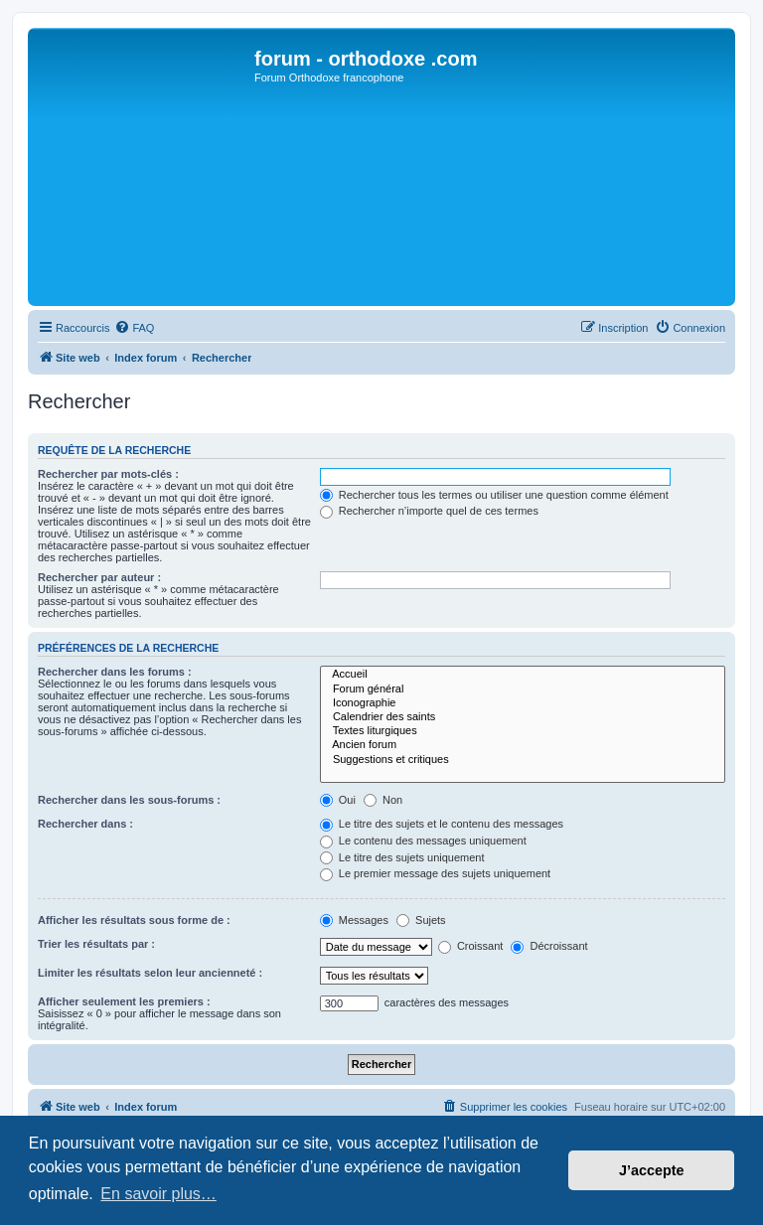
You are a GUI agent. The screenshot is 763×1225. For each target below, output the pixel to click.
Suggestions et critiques (522, 760)
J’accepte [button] (652, 1170)
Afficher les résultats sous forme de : (134, 920)
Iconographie (522, 703)
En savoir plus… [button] (158, 1193)
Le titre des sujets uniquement (402, 857)
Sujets (421, 920)
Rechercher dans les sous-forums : (129, 800)
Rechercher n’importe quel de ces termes (429, 511)
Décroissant (549, 946)
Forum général (522, 689)
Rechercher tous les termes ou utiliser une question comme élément (494, 495)
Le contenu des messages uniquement (423, 840)
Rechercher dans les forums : (115, 672)
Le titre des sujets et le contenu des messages (441, 824)
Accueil (522, 675)
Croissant (471, 946)
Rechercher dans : (85, 824)
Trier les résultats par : (96, 944)
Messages (354, 920)
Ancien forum (522, 745)
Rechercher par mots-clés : (108, 474)
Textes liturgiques (522, 731)
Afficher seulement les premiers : (124, 1001)
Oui (338, 800)
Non (383, 800)
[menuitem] (134, 328)
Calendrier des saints (522, 717)
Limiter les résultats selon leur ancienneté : (150, 973)
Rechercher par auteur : (99, 577)
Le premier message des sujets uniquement (435, 873)
